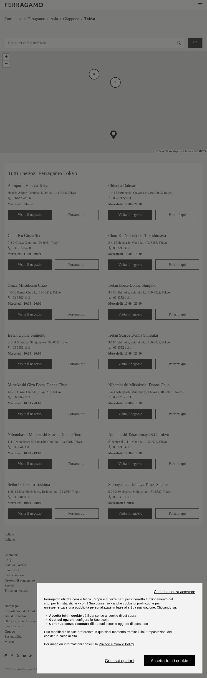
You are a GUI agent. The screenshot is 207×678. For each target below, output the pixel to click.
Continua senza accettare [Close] (174, 592)
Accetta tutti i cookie (169, 660)
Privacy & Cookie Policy (116, 644)
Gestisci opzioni (119, 660)
